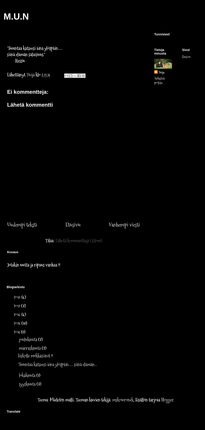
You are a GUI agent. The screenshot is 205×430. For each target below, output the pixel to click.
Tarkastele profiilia (159, 80)
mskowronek (122, 400)
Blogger (167, 400)
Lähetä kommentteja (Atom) (78, 241)
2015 (17, 323)
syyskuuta (28, 384)
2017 (17, 306)
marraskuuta (30, 348)
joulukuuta (28, 339)
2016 (17, 315)
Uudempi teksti (22, 224)
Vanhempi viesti (124, 224)
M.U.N (16, 16)
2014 (17, 332)
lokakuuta (27, 375)
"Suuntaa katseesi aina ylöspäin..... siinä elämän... (57, 364)
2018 (17, 297)
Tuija (161, 72)
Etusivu (73, 224)
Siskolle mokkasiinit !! (35, 356)
